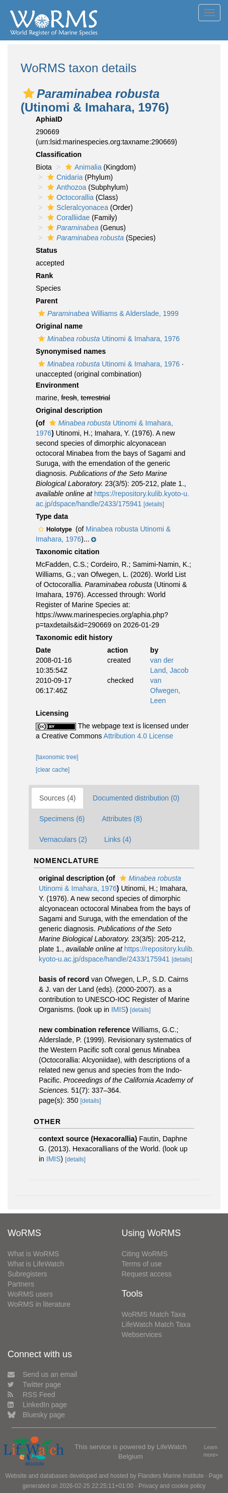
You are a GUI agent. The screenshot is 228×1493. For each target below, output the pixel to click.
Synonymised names (71, 351)
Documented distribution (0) (136, 798)
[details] (153, 504)
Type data (52, 516)
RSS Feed (31, 1395)
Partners (21, 1284)
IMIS (118, 1009)
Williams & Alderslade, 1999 (107, 313)
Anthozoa (65, 187)
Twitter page (34, 1384)
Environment (57, 385)
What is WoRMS (33, 1254)
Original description (69, 410)
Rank (44, 276)
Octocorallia (69, 197)
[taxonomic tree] (57, 757)
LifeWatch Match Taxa (156, 1324)
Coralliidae (67, 218)
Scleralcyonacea (76, 207)
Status (46, 250)
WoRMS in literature (39, 1304)
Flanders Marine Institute (171, 1475)
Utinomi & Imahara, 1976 (108, 339)
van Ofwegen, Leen (165, 690)
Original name (59, 326)
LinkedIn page (37, 1405)
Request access (147, 1274)
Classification (59, 154)
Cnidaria (64, 177)
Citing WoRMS (145, 1254)
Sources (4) (57, 798)
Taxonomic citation (68, 552)
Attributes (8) (122, 819)
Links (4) (117, 839)
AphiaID (49, 119)
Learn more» (210, 1451)
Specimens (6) (62, 819)
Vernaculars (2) (63, 839)
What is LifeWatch (36, 1264)
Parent (47, 301)
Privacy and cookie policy (172, 1485)
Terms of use (142, 1264)
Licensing (52, 713)
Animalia (82, 167)
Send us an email (42, 1374)
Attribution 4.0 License (139, 736)
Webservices (142, 1334)
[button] (29, 93)
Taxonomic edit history (74, 637)
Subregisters (27, 1274)
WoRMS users (30, 1294)
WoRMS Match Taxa (154, 1314)
